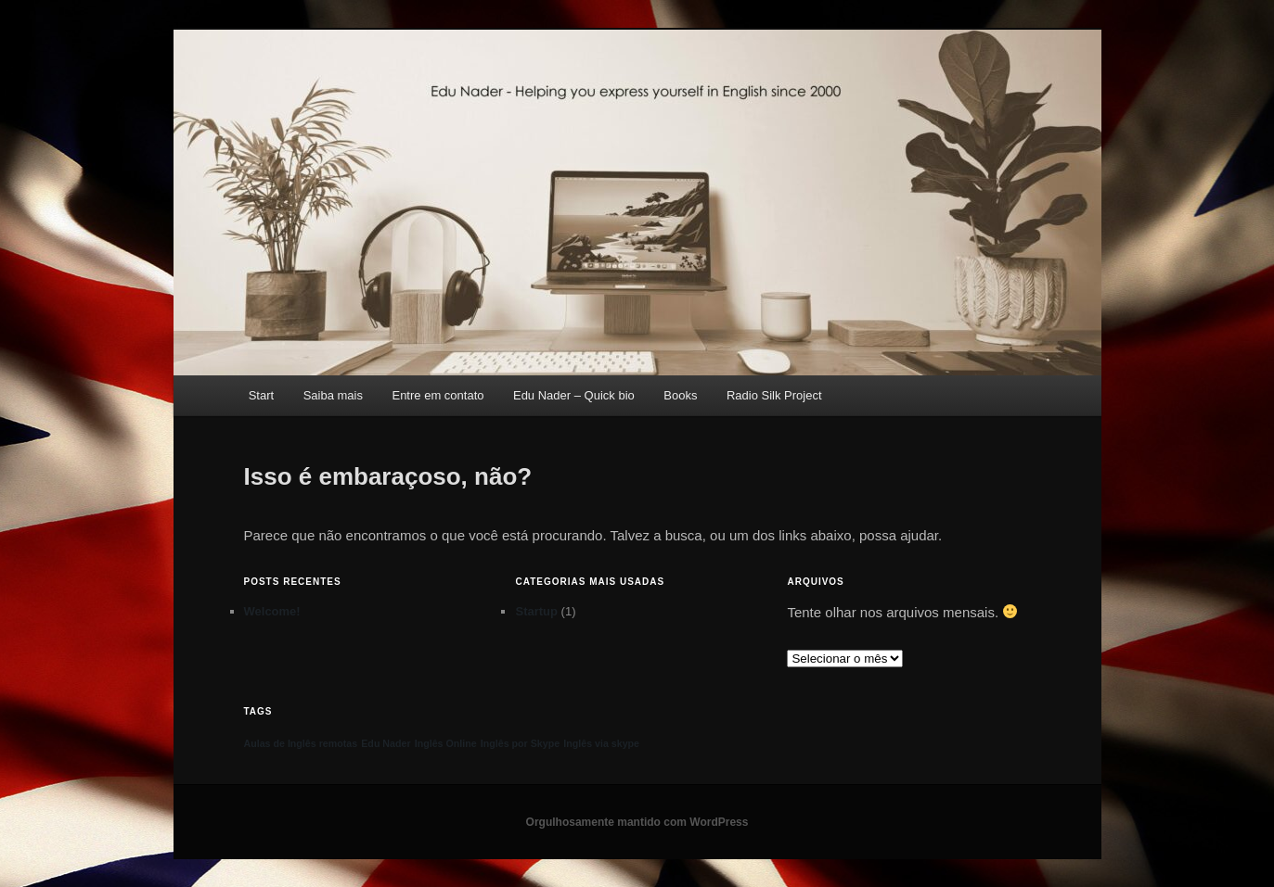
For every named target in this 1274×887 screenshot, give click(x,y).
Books (680, 395)
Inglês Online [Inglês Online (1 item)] (446, 743)
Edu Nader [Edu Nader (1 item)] (385, 743)
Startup (536, 611)
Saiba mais (333, 395)
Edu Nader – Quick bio (574, 395)
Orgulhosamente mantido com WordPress (637, 822)
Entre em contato (437, 395)
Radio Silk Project (774, 395)
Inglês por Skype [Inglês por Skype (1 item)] (520, 743)
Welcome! (272, 611)
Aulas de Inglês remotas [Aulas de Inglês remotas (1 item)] (301, 743)
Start (261, 395)
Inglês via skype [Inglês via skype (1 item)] (601, 743)
